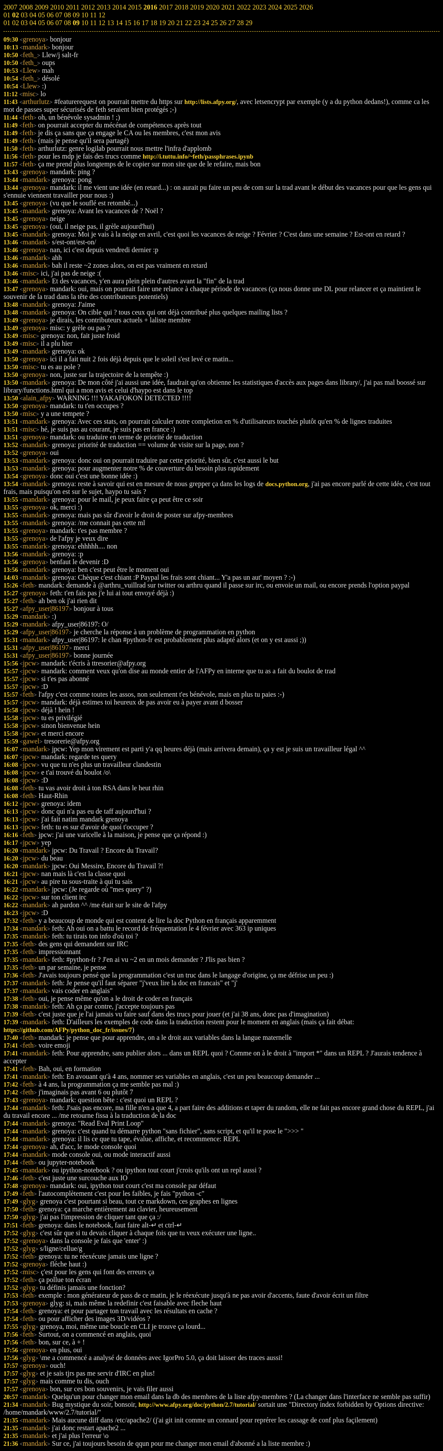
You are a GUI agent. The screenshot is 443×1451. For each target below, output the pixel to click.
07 (58, 22)
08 (67, 22)
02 (15, 22)
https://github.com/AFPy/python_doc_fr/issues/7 (67, 1029)
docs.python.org (286, 483)
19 (162, 22)
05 (41, 22)
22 (188, 22)
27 (231, 22)
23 (196, 22)
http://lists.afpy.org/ (210, 101)
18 (153, 22)
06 (50, 22)
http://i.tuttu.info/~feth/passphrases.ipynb (198, 156)
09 (76, 22)
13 (110, 22)
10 (84, 22)
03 (24, 22)
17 (144, 22)
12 (101, 22)
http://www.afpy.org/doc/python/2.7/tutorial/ (197, 1404)
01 (6, 22)
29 (248, 22)
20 (170, 22)
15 (127, 22)
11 (93, 22)
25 (214, 22)
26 (222, 22)
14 (119, 22)
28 (240, 22)
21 (179, 22)
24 (205, 22)
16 (136, 22)
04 (32, 22)
